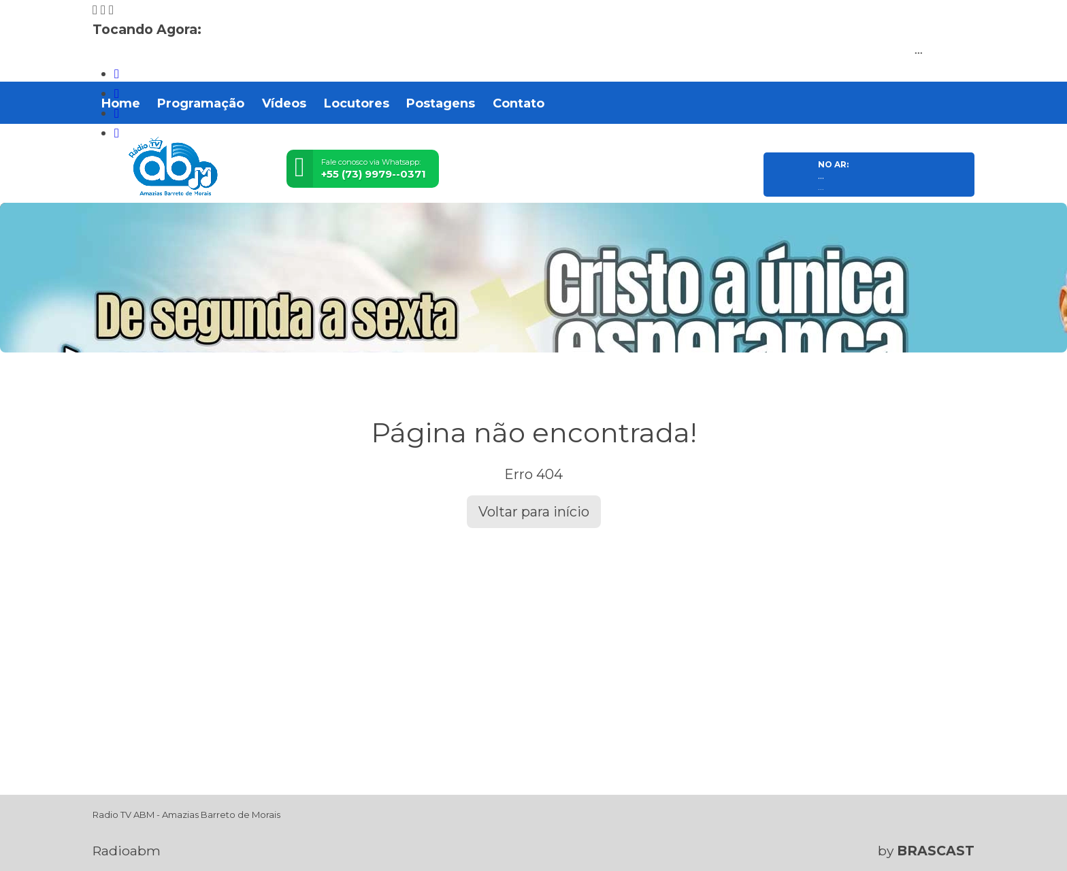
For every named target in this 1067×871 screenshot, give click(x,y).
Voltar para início (533, 512)
